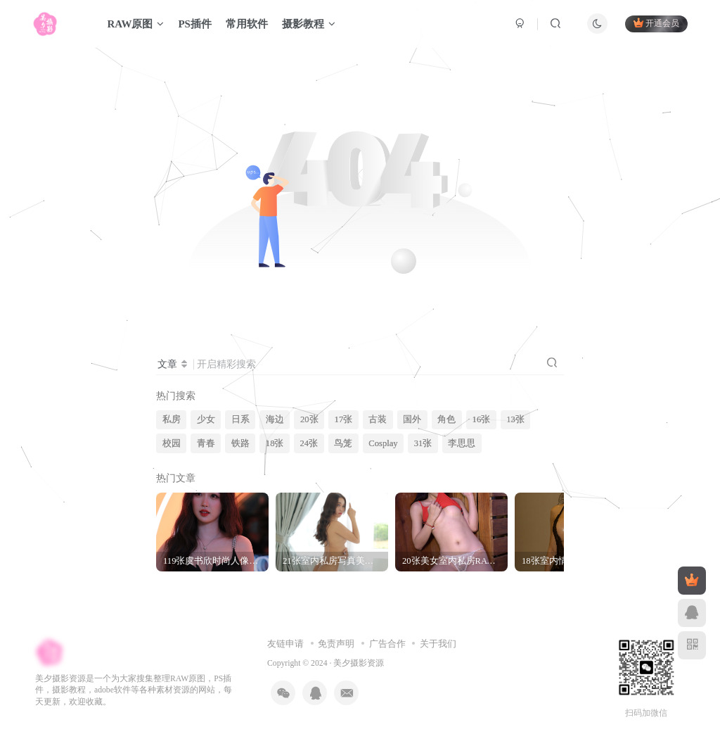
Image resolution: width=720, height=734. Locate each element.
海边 (275, 419)
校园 (171, 443)
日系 (240, 419)
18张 (275, 443)
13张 (515, 419)
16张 (481, 419)
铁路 (240, 443)
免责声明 (336, 643)
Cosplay (382, 443)
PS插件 (195, 24)
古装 (377, 419)
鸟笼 (343, 443)
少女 (206, 419)
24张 (309, 443)
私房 (171, 419)
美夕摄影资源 (358, 663)
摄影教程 (308, 24)
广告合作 (387, 643)
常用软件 (247, 24)
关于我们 (438, 643)
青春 (206, 443)
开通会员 (656, 23)
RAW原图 (135, 24)
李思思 (461, 443)
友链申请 (285, 643)
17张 (344, 419)
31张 (423, 443)
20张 (309, 419)
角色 (446, 419)
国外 (412, 419)
